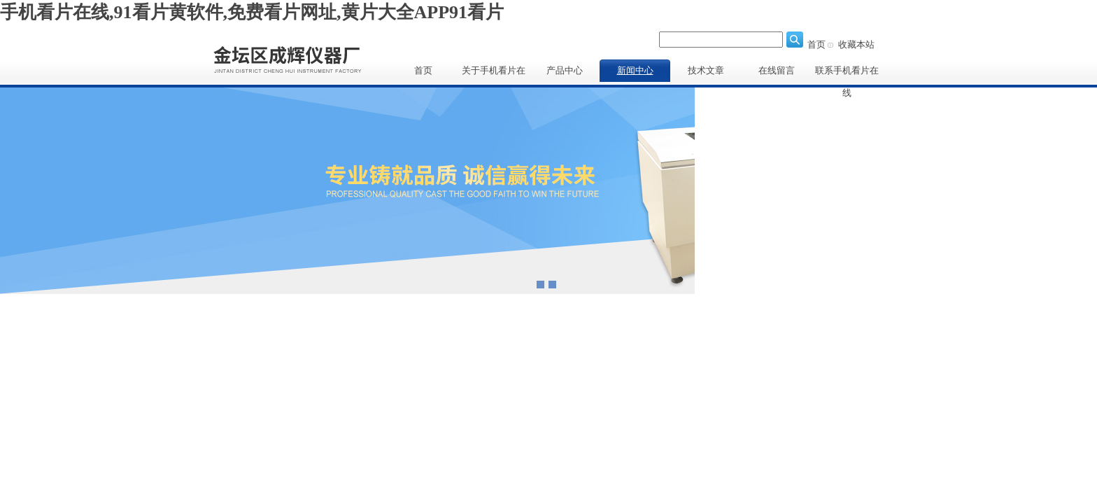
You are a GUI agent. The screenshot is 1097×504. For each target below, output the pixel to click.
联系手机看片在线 (847, 73)
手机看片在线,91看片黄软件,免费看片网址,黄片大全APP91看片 (252, 12)
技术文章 (706, 70)
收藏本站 (856, 44)
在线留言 (776, 70)
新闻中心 (635, 70)
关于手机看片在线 (493, 73)
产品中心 (564, 70)
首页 (816, 44)
